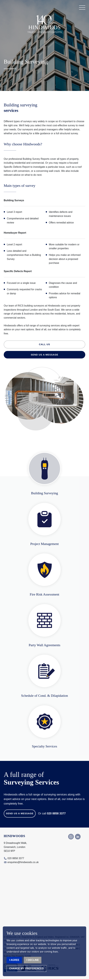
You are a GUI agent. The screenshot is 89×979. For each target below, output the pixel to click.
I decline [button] (32, 960)
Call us (44, 344)
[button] (82, 7)
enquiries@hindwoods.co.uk (23, 862)
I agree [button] (14, 960)
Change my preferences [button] (26, 968)
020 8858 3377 (56, 813)
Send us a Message (19, 813)
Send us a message (44, 354)
